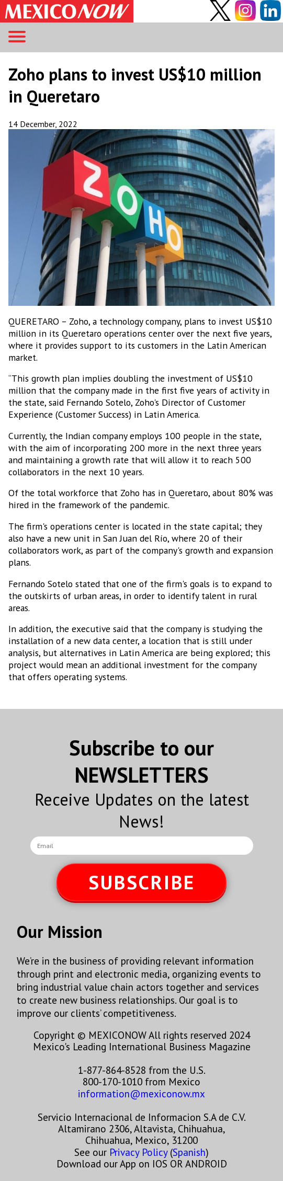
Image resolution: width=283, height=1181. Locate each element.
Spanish (189, 1152)
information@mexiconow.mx (141, 1093)
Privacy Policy (138, 1152)
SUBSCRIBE (141, 882)
